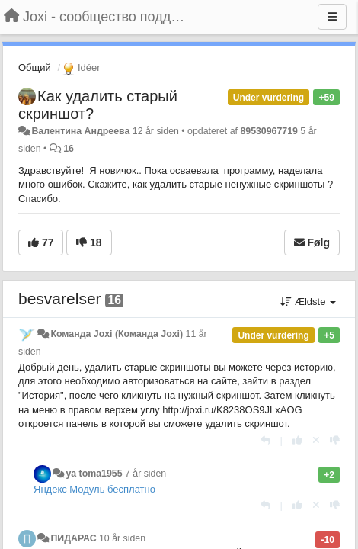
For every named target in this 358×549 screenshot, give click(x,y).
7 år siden (145, 473)
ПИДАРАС (73, 538)
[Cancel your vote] (316, 440)
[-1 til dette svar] (335, 440)
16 (68, 148)
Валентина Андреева (80, 131)
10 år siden (122, 538)
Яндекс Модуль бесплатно (94, 489)
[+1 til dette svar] (297, 440)
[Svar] (265, 440)
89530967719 (269, 131)
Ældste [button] (308, 301)
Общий (34, 67)
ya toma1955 (94, 473)
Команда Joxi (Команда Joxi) (116, 334)
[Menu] (332, 17)
